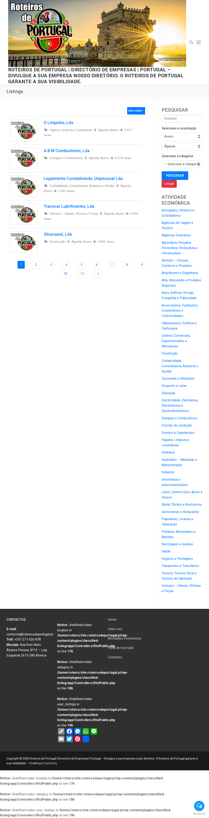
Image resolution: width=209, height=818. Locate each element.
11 (83, 274)
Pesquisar (175, 175)
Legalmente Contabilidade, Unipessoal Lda (83, 178)
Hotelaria (168, 452)
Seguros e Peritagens (177, 559)
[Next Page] (98, 274)
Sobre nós (115, 629)
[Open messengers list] (199, 806)
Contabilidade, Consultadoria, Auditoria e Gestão (180, 366)
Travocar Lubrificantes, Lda (69, 206)
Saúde (166, 551)
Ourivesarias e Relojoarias (180, 512)
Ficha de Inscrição (121, 648)
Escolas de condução (177, 425)
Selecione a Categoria (177, 156)
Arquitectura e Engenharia (180, 273)
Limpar (169, 184)
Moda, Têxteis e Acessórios (182, 504)
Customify (50, 763)
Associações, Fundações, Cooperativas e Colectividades (180, 310)
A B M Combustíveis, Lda (67, 150)
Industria (168, 472)
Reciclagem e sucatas (177, 544)
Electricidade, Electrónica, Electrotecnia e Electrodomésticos (180, 405)
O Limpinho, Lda (58, 122)
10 (66, 274)
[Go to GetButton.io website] (199, 813)
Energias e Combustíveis (179, 418)
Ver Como (135, 110)
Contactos (115, 657)
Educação (168, 393)
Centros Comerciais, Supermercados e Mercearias (176, 341)
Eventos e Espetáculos (178, 433)
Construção (170, 353)
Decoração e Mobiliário (178, 378)
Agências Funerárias (176, 235)
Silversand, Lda (58, 234)
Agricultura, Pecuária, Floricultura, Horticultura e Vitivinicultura (180, 248)
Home (112, 620)
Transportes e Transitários (180, 566)
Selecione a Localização (179, 128)
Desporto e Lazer (174, 386)
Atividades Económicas (124, 638)
